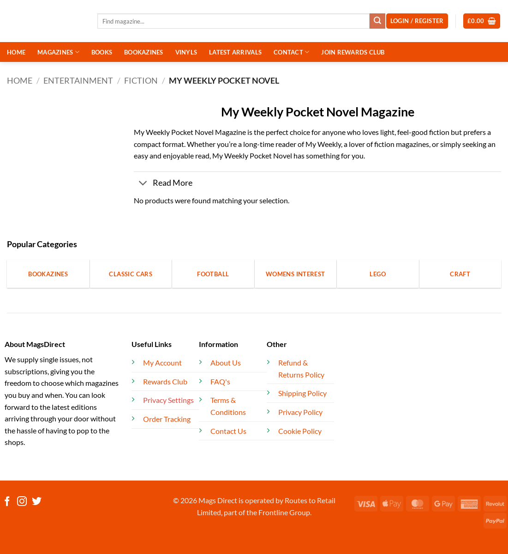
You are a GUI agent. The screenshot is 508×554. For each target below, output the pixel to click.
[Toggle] (143, 184)
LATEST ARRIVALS (235, 52)
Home (19, 80)
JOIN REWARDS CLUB (352, 52)
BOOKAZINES (143, 52)
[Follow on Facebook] (7, 502)
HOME (16, 52)
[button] (482, 21)
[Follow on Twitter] (37, 502)
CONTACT (291, 52)
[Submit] (377, 21)
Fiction (141, 80)
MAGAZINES (58, 52)
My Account (162, 362)
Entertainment (78, 80)
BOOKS (101, 52)
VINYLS (186, 52)
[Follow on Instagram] (22, 502)
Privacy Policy (300, 412)
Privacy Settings (168, 400)
